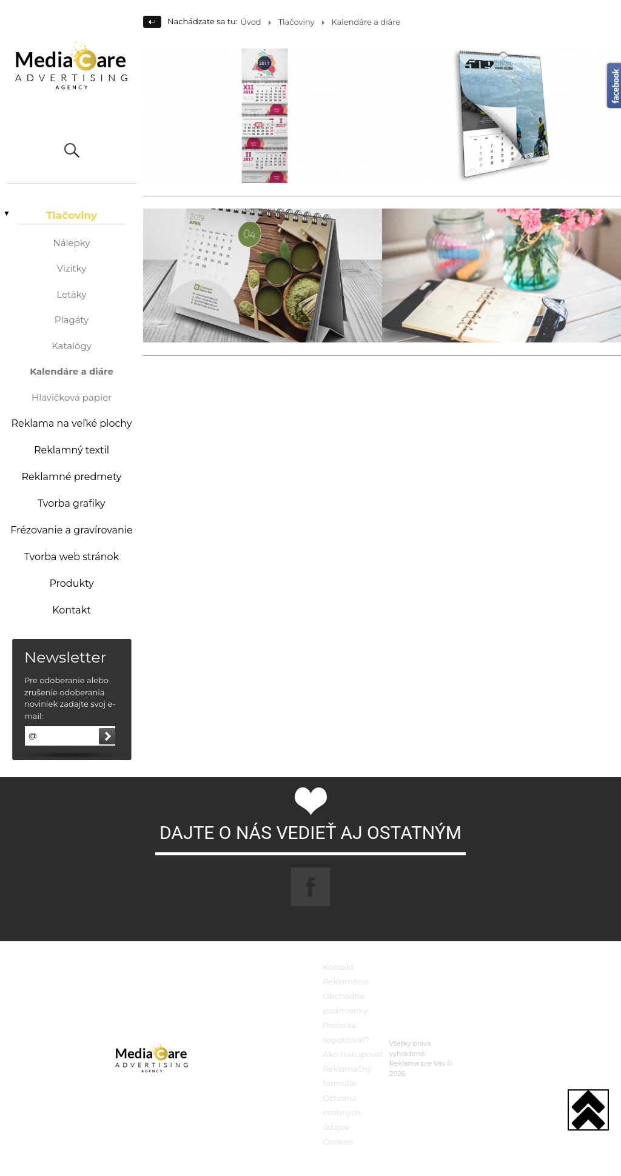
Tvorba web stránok (71, 557)
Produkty (71, 583)
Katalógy (72, 346)
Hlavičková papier (72, 397)
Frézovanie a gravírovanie (71, 530)
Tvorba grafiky (72, 503)
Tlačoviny (71, 215)
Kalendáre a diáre (71, 371)
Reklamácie (346, 981)
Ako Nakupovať (353, 1054)
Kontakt (71, 610)
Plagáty (72, 320)
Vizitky (72, 268)
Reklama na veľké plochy (71, 423)
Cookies (338, 1141)
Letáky (71, 294)
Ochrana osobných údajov (342, 1112)
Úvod (251, 22)
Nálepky (71, 243)
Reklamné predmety (71, 477)
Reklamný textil (71, 450)
